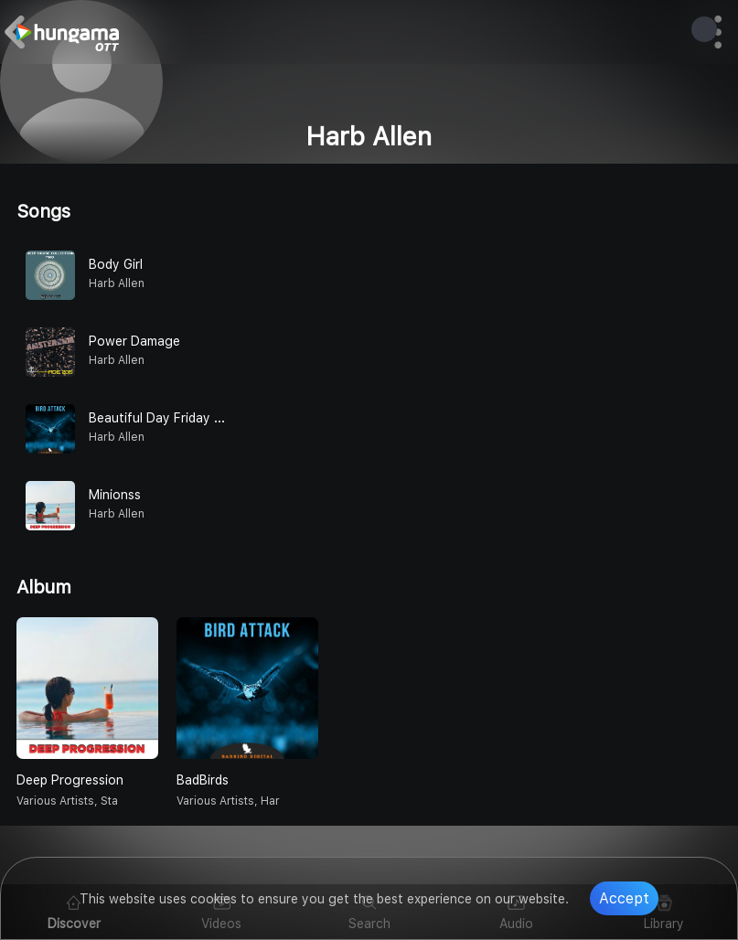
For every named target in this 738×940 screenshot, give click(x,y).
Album (43, 587)
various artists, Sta (67, 801)
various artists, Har (228, 801)
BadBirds (202, 780)
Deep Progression (69, 780)
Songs (43, 211)
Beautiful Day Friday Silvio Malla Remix (204, 418)
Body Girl (116, 264)
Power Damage (134, 341)
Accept (624, 898)
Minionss (115, 494)
